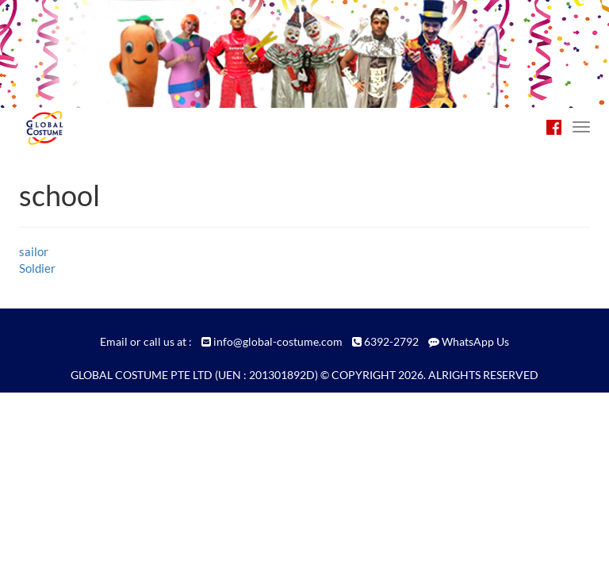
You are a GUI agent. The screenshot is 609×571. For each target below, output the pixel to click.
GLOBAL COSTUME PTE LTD (142, 374)
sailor (33, 251)
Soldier (37, 268)
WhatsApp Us (475, 341)
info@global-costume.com (278, 341)
